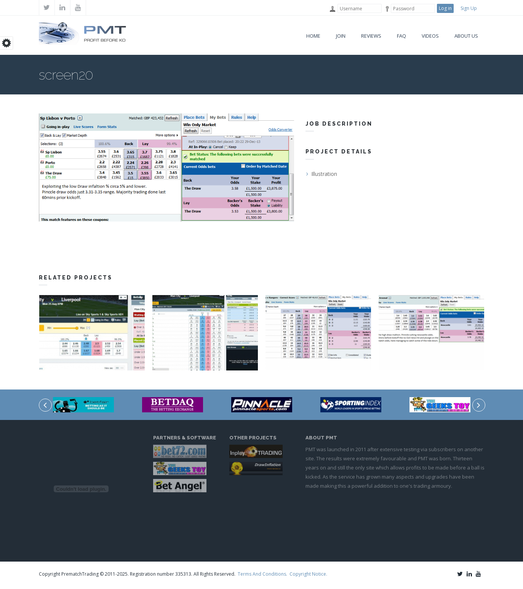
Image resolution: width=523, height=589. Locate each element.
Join (340, 35)
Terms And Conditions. (262, 574)
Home (313, 35)
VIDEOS (430, 35)
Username (332, 9)
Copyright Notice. (308, 574)
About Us (466, 35)
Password (385, 9)
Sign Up (469, 8)
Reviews (371, 35)
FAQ (401, 35)
